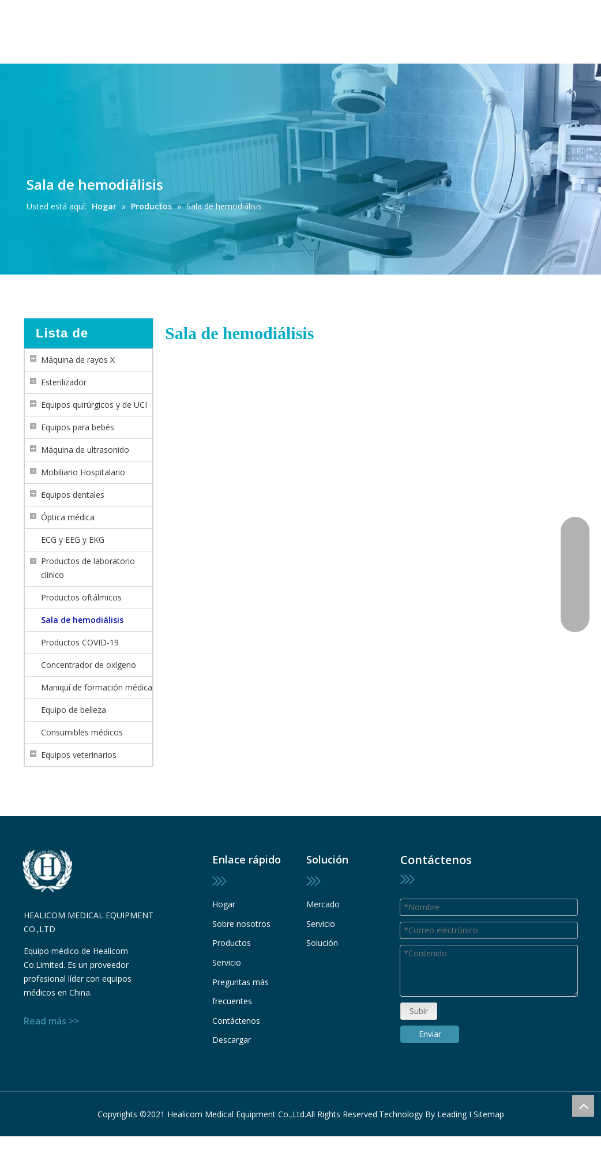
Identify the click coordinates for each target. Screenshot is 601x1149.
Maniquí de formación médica (96, 687)
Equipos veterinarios (79, 754)
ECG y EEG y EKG (72, 539)
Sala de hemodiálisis (82, 619)
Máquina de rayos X (78, 359)
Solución (322, 942)
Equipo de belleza (73, 709)
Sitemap (489, 1103)
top (583, 1106)
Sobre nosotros (241, 923)
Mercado (323, 904)
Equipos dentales (72, 494)
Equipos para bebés (77, 427)
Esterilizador (64, 382)
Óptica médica (68, 517)
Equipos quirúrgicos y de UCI (94, 404)
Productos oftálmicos (81, 597)
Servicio (226, 962)
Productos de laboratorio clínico (88, 567)
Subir (418, 973)
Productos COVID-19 (80, 642)
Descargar (231, 1039)
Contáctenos (236, 1020)
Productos (231, 942)
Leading (452, 1103)
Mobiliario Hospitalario (83, 472)
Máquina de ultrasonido (85, 449)
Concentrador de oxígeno (88, 664)
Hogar (223, 904)
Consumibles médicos (82, 732)
